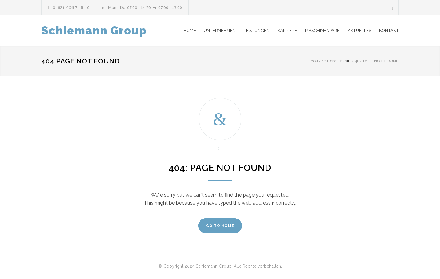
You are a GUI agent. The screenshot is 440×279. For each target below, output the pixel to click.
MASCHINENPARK (322, 30)
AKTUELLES (359, 30)
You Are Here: (324, 61)
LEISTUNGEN (257, 30)
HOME (189, 30)
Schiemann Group (94, 30)
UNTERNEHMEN (220, 30)
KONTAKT (389, 30)
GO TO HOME (220, 226)
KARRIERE (287, 30)
